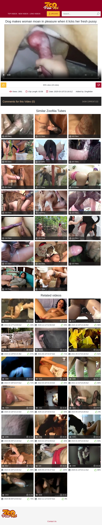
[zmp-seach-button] (98, 13)
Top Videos (12, 14)
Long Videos (35, 14)
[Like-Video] (3, 85)
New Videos (23, 14)
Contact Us (51, 521)
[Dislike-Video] (98, 85)
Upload (53, 14)
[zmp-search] (81, 13)
